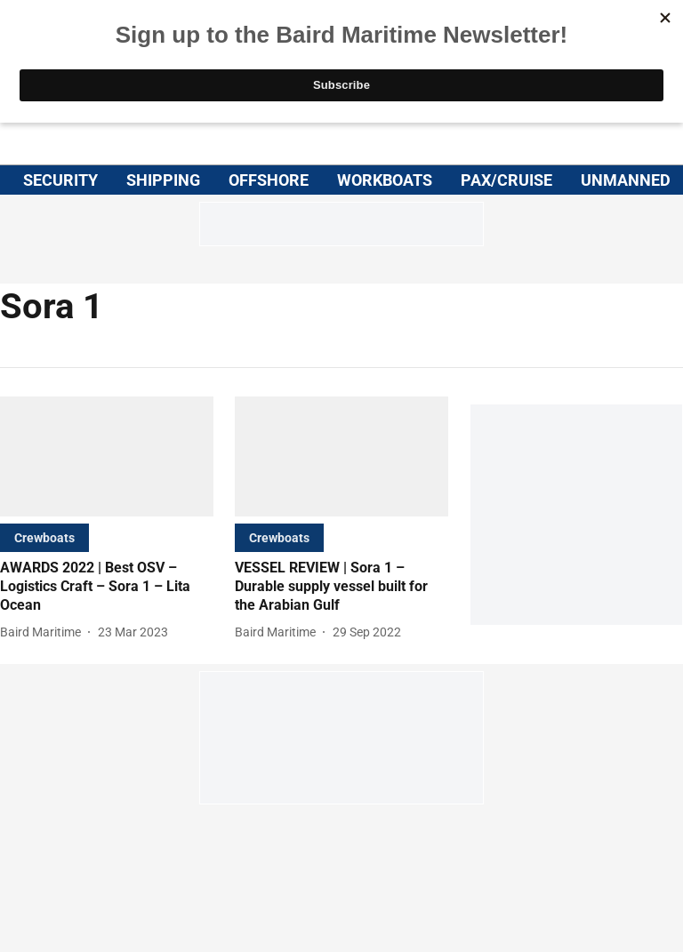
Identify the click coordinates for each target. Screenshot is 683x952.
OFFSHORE (269, 180)
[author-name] (44, 632)
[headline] (106, 586)
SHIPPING (163, 180)
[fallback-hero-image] (106, 456)
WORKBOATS (384, 180)
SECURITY (60, 180)
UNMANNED (626, 180)
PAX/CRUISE (506, 180)
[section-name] (44, 537)
